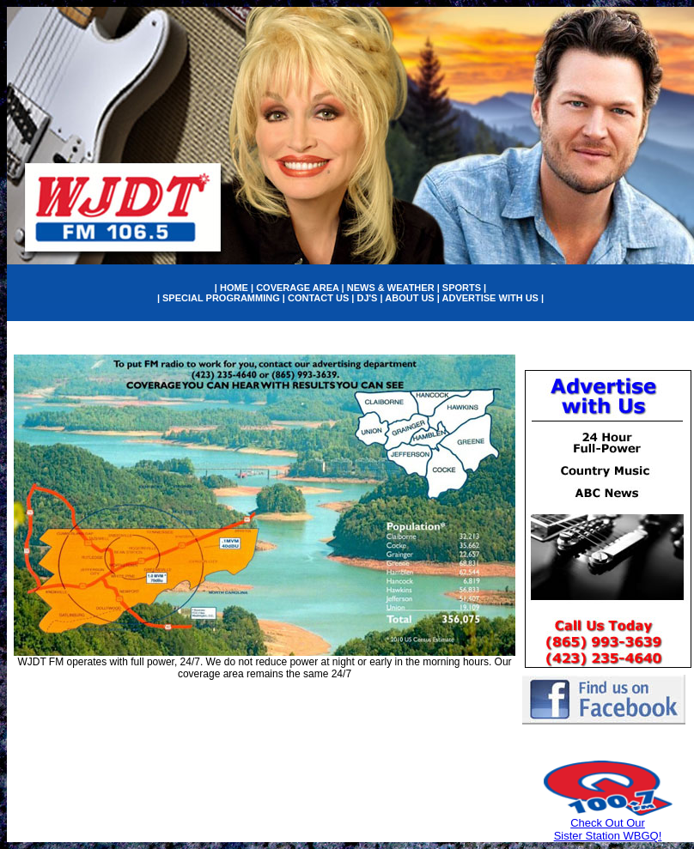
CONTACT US (318, 298)
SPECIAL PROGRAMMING (221, 298)
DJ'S (366, 298)
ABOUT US (409, 298)
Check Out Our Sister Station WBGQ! (608, 829)
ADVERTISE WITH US (490, 298)
